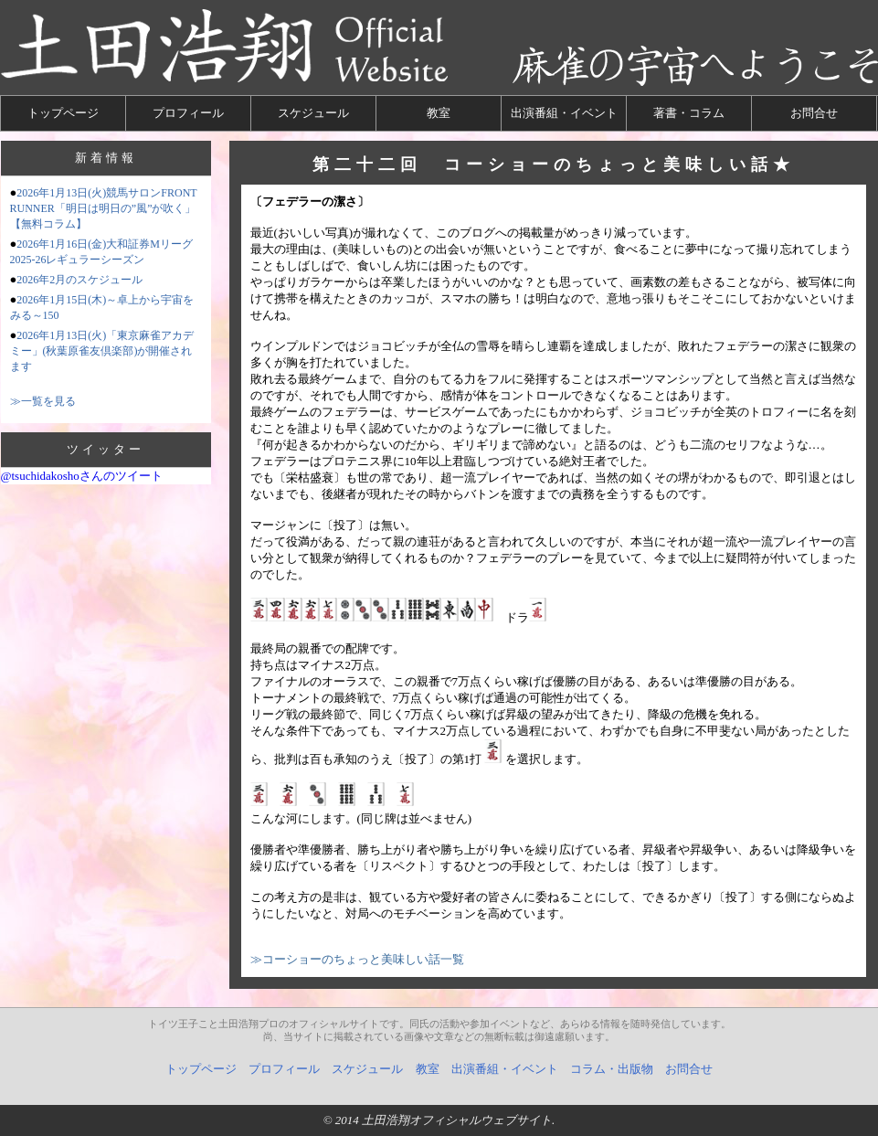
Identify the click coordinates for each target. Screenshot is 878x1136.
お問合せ (814, 113)
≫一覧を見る (43, 401)
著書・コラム (689, 113)
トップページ (63, 113)
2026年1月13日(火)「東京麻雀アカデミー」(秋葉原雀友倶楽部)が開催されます (102, 351)
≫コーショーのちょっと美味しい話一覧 (357, 959)
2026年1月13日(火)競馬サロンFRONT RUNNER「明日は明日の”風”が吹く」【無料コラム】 (103, 208)
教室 (438, 113)
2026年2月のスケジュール (79, 279)
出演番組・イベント (564, 113)
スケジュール (313, 113)
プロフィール (188, 113)
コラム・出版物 (611, 1069)
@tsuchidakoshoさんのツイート (82, 476)
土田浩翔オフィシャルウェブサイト (457, 1120)
